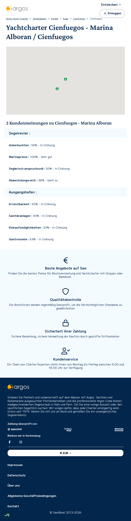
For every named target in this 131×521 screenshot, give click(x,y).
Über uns (14, 485)
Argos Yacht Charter (17, 18)
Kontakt (13, 506)
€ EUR (64, 453)
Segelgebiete (39, 18)
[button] (112, 4)
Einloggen (112, 13)
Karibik (54, 18)
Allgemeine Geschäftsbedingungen (32, 496)
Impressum (15, 465)
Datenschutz (17, 475)
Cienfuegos (79, 18)
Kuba (65, 18)
